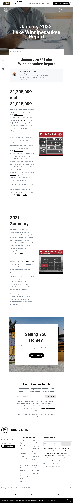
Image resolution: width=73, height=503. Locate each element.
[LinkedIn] (4, 439)
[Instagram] (10, 439)
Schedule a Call (24, 470)
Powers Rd (13, 243)
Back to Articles (16, 51)
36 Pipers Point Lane (24, 120)
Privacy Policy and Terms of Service (61, 460)
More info (58, 500)
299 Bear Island (18, 151)
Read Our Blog (36, 456)
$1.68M (25, 195)
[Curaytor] (8, 447)
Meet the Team (24, 462)
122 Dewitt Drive (18, 115)
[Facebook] (1, 439)
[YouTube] (7, 439)
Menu (53, 10)
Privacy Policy (69, 487)
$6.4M (21, 253)
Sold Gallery (35, 470)
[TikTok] (12, 439)
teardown (13, 175)
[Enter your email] (32, 396)
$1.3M (18, 195)
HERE (28, 261)
